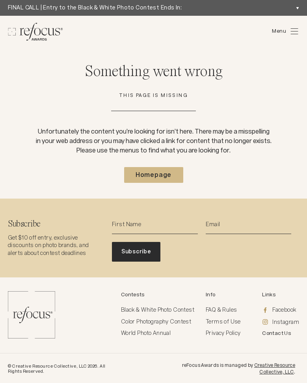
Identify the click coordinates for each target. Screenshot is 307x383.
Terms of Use (223, 321)
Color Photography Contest (156, 321)
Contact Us (276, 333)
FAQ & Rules (221, 310)
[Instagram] (280, 322)
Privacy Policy (223, 333)
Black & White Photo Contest (157, 310)
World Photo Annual (146, 333)
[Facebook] (280, 310)
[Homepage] (35, 32)
